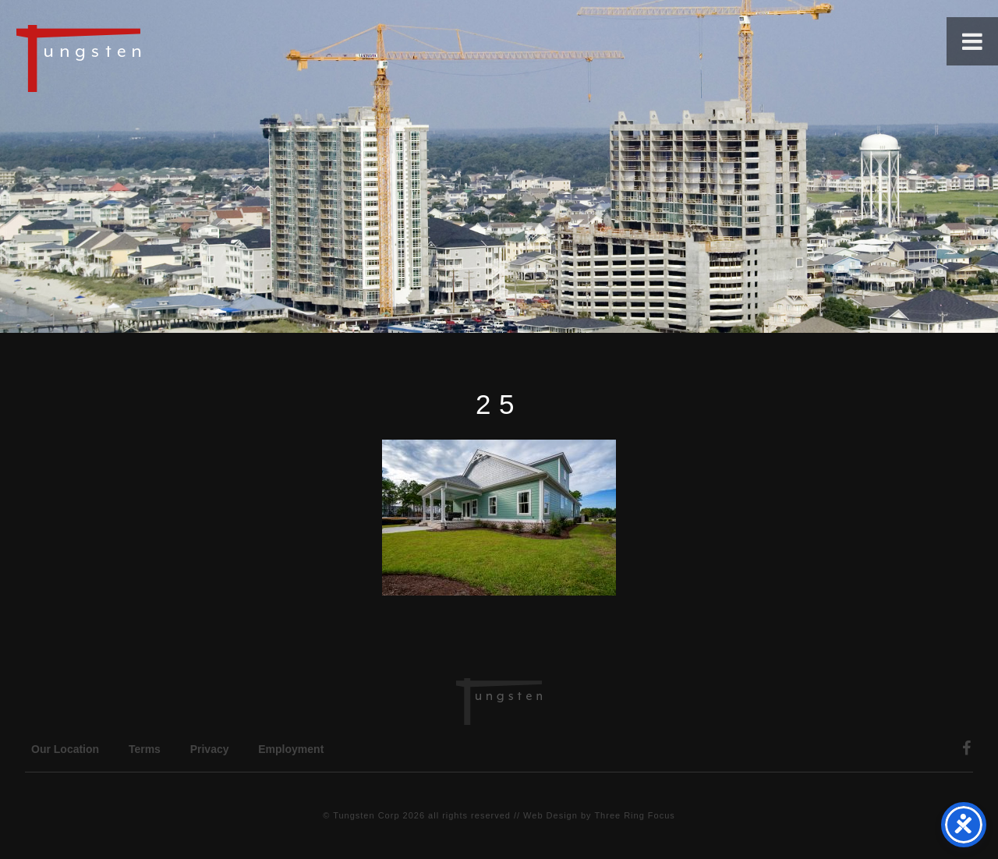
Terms (145, 749)
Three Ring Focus (634, 815)
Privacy (209, 749)
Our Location (65, 749)
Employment (291, 749)
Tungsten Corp (366, 815)
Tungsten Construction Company (133, 57)
